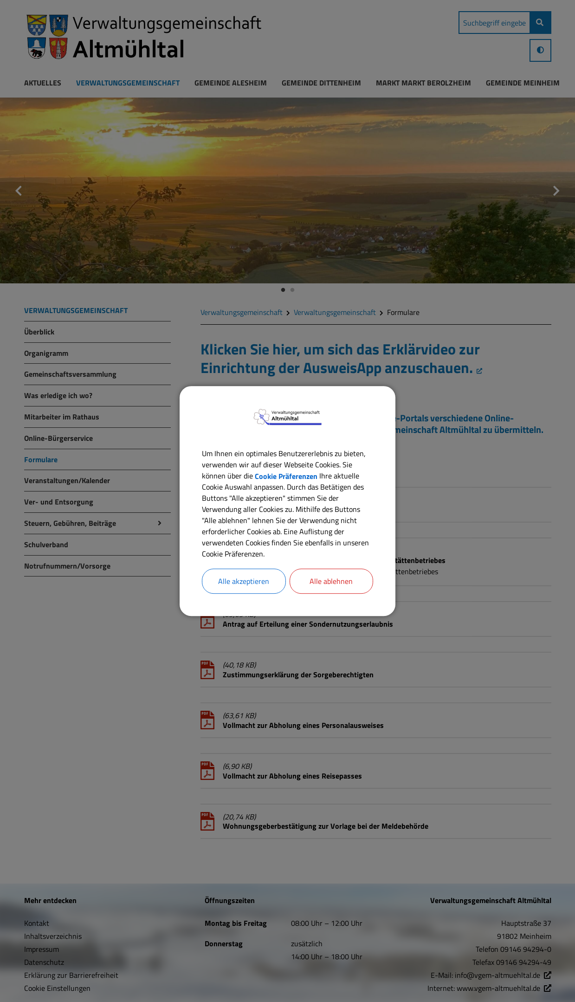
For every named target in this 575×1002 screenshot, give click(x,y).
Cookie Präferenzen (286, 475)
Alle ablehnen (331, 581)
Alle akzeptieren (243, 581)
